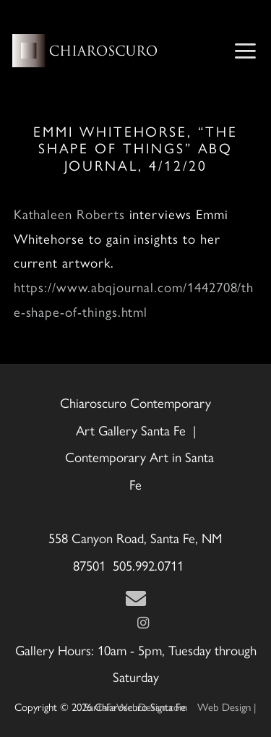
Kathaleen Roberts (69, 213)
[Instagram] (143, 622)
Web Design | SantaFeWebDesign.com (170, 706)
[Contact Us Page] (136, 599)
